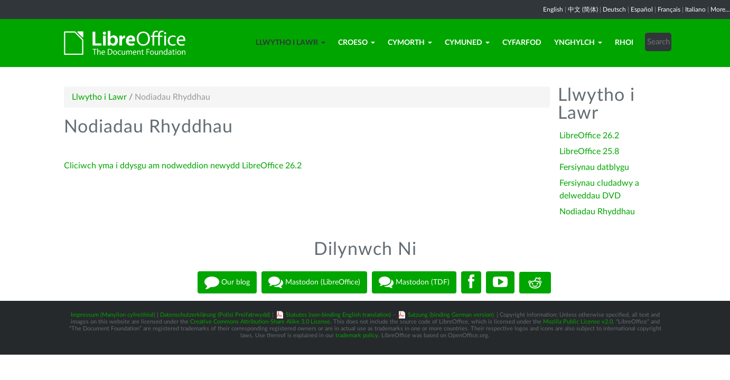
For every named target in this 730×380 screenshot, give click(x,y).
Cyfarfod (521, 42)
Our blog (227, 282)
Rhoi (624, 42)
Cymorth (410, 42)
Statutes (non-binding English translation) (338, 315)
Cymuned (467, 42)
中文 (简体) (583, 9)
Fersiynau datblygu (594, 167)
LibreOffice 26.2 (589, 135)
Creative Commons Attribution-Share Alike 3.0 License (260, 322)
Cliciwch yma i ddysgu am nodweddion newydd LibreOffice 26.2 (183, 166)
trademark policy (356, 335)
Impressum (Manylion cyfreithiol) (113, 315)
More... (720, 9)
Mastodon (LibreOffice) (314, 282)
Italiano (695, 9)
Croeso (356, 42)
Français (669, 9)
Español (642, 9)
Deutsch (614, 9)
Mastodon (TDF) (414, 282)
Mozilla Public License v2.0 (578, 322)
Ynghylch (578, 42)
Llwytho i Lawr (290, 42)
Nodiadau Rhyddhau (597, 211)
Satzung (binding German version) (451, 315)
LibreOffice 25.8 (589, 151)
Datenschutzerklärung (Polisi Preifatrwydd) (215, 315)
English (553, 9)
